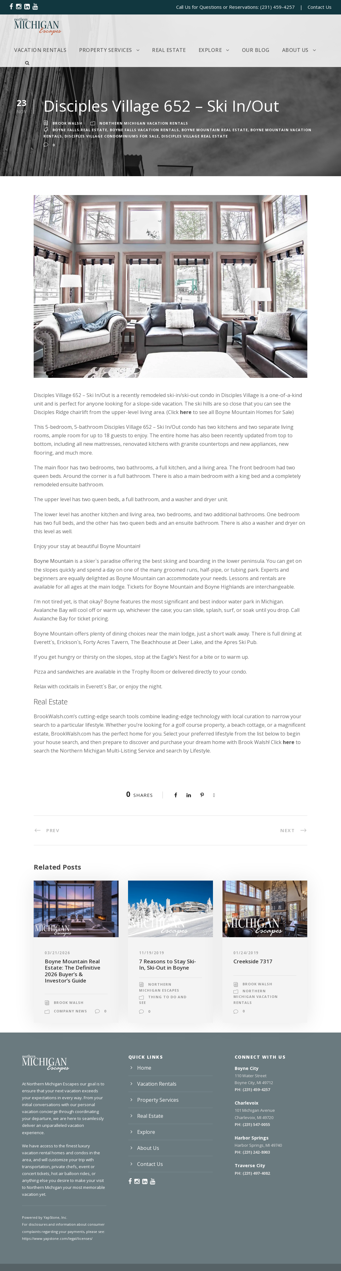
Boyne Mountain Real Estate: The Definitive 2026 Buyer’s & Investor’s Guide (72, 971)
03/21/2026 (57, 952)
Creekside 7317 (252, 961)
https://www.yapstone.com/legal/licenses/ (57, 1238)
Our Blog (256, 50)
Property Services (105, 50)
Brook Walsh (67, 123)
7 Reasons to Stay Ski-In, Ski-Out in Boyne (167, 964)
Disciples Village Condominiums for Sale (111, 136)
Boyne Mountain (53, 560)
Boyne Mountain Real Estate (215, 129)
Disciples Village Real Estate (194, 136)
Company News (70, 1011)
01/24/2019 (246, 952)
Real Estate (169, 50)
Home (144, 1067)
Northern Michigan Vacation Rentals (143, 123)
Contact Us (320, 7)
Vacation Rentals (40, 50)
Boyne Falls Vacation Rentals (144, 129)
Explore (210, 50)
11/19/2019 (152, 952)
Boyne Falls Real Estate (80, 129)
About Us (295, 50)
